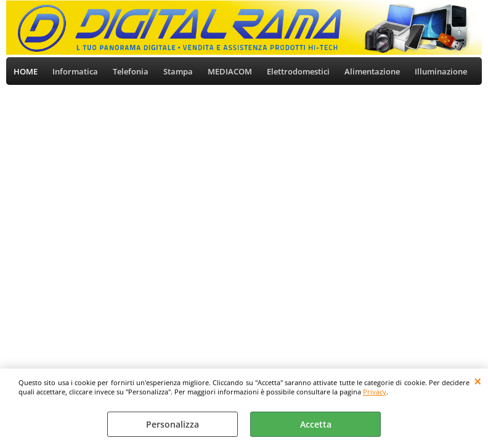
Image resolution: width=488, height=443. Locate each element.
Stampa (178, 71)
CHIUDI (478, 381)
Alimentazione (372, 71)
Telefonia (130, 71)
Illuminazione (441, 71)
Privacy (374, 391)
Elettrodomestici (298, 71)
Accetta (315, 424)
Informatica (75, 71)
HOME (26, 71)
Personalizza (172, 424)
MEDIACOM (230, 71)
